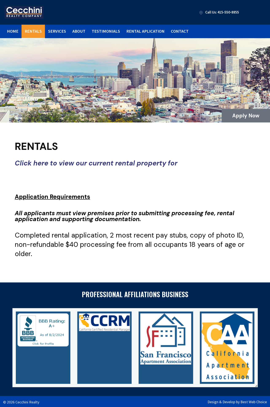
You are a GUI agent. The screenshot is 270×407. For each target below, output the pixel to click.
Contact (180, 31)
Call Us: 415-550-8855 (218, 12)
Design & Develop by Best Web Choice (237, 401)
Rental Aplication (145, 31)
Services (57, 31)
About (78, 31)
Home (12, 31)
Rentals (33, 31)
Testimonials (106, 31)
